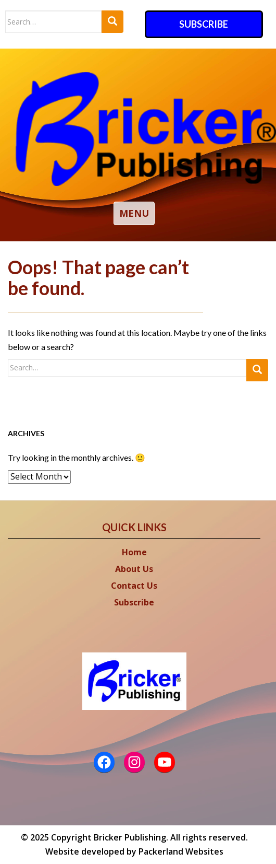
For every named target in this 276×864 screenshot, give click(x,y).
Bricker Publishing (130, 837)
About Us (134, 569)
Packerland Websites (181, 851)
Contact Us (134, 585)
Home (134, 552)
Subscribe (203, 24)
